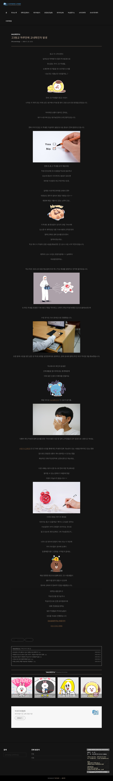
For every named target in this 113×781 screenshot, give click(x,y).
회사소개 (14, 13)
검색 (24, 755)
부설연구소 (71, 13)
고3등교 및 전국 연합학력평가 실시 (21, 659)
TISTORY (56, 778)
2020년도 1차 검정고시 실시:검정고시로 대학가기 (25, 652)
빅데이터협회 (20, 711)
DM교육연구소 (16, 648)
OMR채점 (9, 21)
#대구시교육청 (24, 448)
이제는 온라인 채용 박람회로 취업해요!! (22, 661)
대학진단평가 (25, 13)
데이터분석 (36, 13)
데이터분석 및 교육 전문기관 (23, 714)
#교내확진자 (54, 400)
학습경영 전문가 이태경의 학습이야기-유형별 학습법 (26, 657)
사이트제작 (82, 13)
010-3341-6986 (56, 626)
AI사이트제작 (94, 13)
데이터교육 (60, 13)
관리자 (63, 778)
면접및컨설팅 (48, 13)
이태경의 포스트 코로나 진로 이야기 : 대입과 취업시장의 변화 (28, 654)
